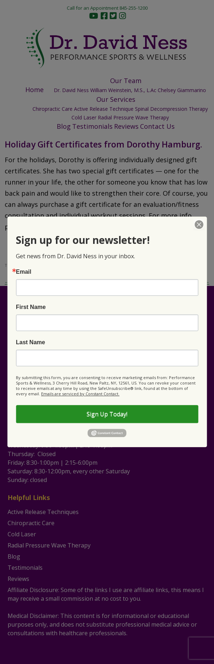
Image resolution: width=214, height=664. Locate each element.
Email (23, 272)
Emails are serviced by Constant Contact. (80, 393)
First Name (31, 307)
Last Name (30, 342)
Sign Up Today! (107, 414)
